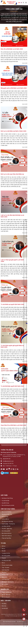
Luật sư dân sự (5, 519)
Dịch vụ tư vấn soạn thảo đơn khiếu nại (12, 174)
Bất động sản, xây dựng (7, 521)
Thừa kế (4, 558)
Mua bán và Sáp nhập (7, 514)
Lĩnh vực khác (5, 584)
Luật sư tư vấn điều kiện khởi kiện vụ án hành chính (12, 216)
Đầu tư (3, 562)
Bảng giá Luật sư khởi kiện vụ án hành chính (14, 88)
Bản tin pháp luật (6, 597)
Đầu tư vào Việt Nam (6, 511)
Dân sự (3, 548)
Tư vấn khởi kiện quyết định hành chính (12, 386)
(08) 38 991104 (6, 458)
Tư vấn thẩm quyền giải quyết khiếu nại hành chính (12, 346)
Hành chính (4, 577)
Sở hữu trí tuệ (5, 516)
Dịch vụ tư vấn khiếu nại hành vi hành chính (13, 131)
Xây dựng (4, 572)
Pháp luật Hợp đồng (6, 538)
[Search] (23, 2)
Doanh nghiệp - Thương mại (8, 523)
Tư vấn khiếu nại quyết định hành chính (12, 304)
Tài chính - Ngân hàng (7, 528)
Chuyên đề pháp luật (6, 592)
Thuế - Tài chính (5, 567)
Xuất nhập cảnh (5, 579)
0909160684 (24, 619)
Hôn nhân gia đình (6, 531)
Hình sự (3, 546)
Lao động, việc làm (6, 526)
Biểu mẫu (4, 606)
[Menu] (26, 2)
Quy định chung (5, 503)
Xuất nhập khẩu (5, 570)
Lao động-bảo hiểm (6, 560)
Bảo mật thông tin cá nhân (8, 505)
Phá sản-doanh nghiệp (7, 565)
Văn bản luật (5, 608)
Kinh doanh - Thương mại (8, 581)
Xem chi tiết (24, 63)
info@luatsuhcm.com (8, 461)
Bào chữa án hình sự (6, 533)
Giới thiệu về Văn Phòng (7, 498)
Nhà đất (3, 550)
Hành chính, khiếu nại (7, 535)
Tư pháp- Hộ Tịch (6, 553)
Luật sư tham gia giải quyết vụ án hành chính (12, 260)
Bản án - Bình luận (6, 594)
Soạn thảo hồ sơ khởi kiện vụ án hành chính (13, 425)
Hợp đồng (4, 603)
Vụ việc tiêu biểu (5, 500)
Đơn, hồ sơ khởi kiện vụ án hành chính (12, 49)
